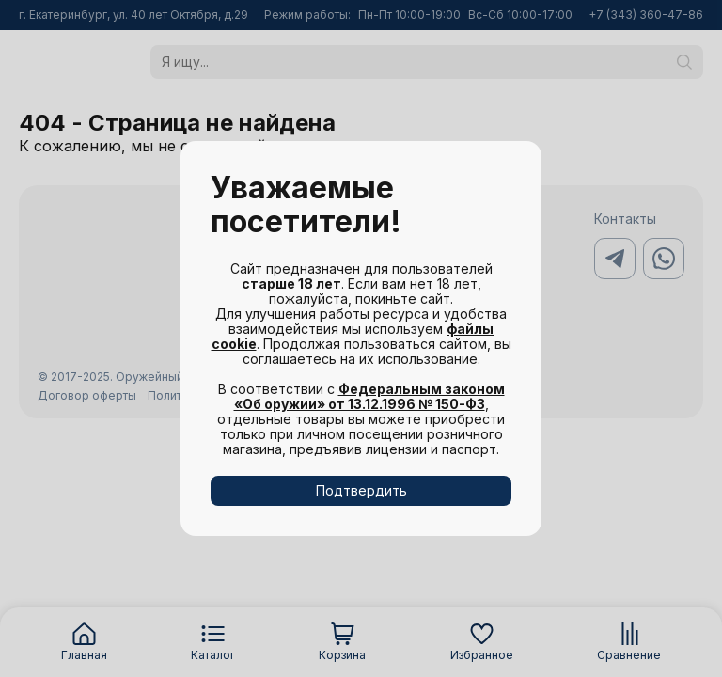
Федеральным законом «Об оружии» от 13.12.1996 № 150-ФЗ (369, 396)
